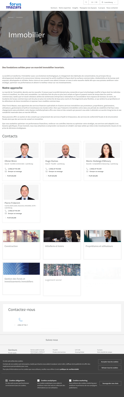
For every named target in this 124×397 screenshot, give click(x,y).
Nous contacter (112, 8)
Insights (75, 8)
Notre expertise (65, 8)
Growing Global (79, 352)
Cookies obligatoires (17, 380)
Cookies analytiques (48, 380)
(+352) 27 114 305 (12, 169)
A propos (101, 8)
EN (92, 2)
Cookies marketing (80, 380)
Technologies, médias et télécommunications (38, 353)
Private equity (12, 353)
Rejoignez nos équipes (88, 8)
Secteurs (54, 8)
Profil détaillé (10, 176)
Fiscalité (55, 350)
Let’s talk (77, 350)
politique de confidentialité (69, 369)
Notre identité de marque (104, 352)
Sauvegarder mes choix (110, 383)
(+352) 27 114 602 (53, 171)
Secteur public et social (37, 350)
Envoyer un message (13, 172)
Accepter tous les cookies (109, 362)
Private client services (59, 352)
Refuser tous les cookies (110, 368)
